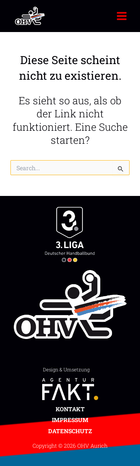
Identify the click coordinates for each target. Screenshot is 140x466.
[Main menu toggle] (122, 15)
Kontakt (70, 409)
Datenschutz (70, 431)
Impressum (70, 420)
